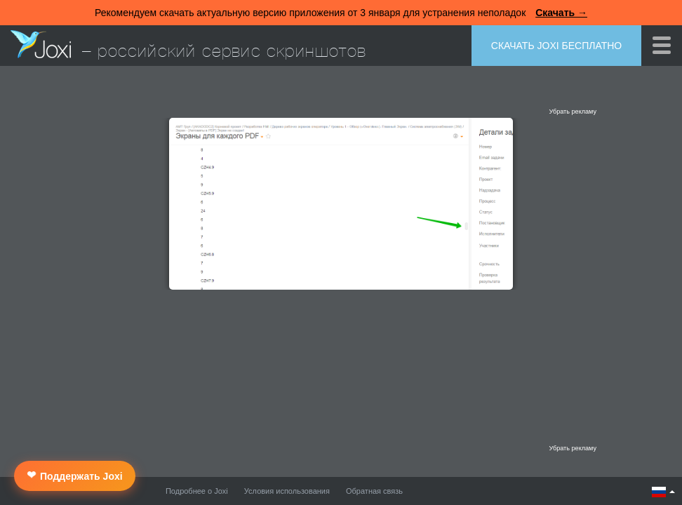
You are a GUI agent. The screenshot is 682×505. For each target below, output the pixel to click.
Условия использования (287, 491)
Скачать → (561, 12)
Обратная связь (374, 491)
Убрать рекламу (572, 111)
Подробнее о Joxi (197, 491)
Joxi (41, 44)
